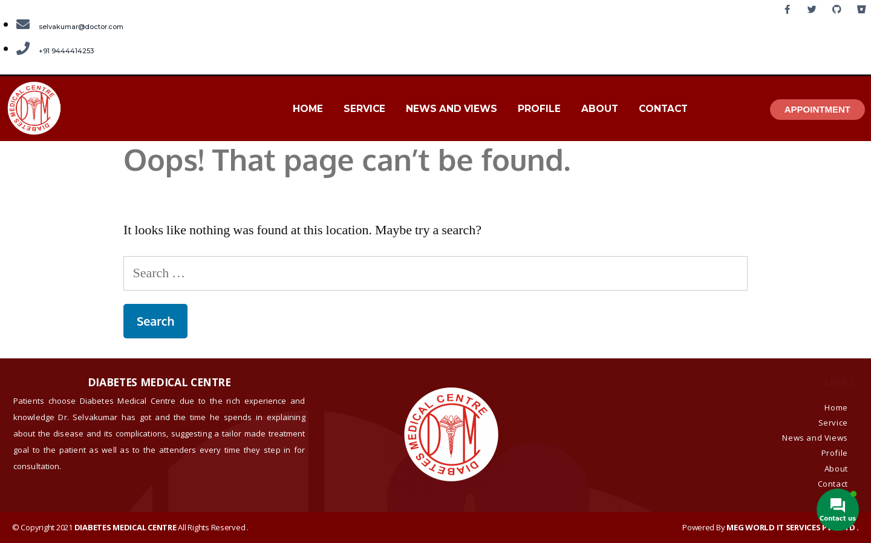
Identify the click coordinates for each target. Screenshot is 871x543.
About (599, 108)
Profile (539, 108)
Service (364, 108)
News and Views (451, 108)
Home (308, 108)
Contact (663, 108)
